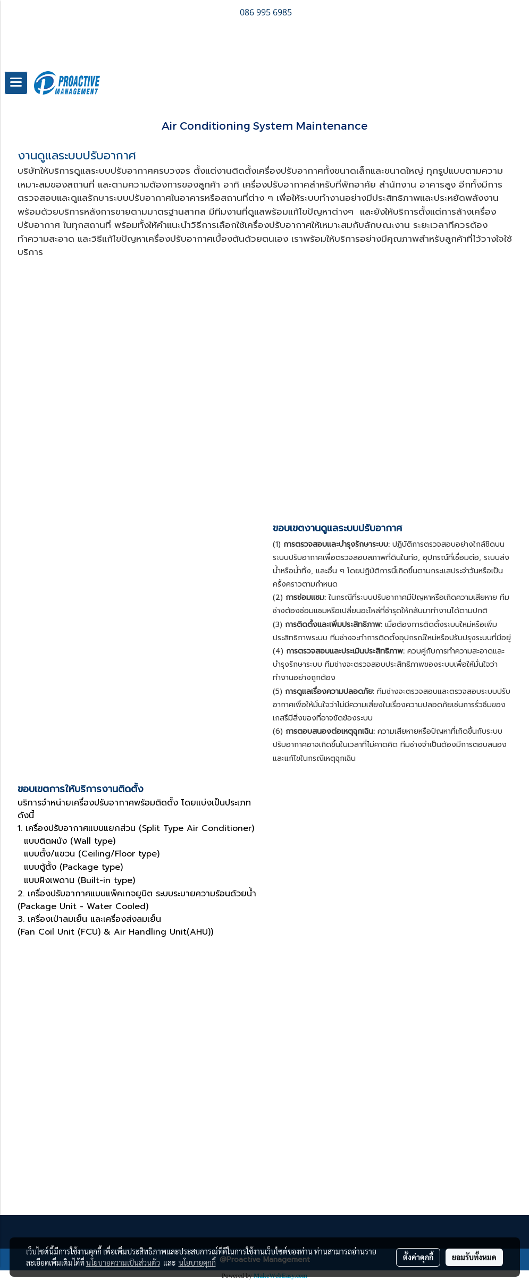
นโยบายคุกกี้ (197, 1262)
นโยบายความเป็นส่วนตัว (123, 1262)
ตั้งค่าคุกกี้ (418, 1257)
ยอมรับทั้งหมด (474, 1257)
